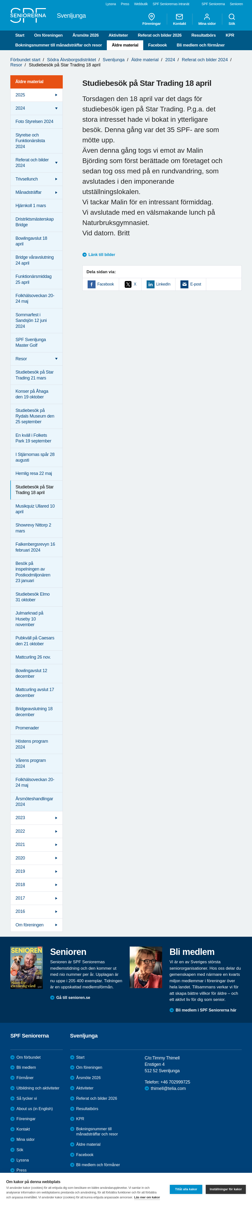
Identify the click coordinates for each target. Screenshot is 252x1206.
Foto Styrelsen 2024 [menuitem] (34, 121)
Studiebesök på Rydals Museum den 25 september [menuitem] (35, 416)
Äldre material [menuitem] (29, 81)
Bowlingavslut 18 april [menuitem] (31, 241)
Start (19, 35)
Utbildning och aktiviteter (37, 1088)
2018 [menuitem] (20, 884)
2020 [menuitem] (20, 858)
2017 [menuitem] (20, 898)
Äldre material (125, 45)
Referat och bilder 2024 (205, 60)
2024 (170, 60)
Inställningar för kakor (226, 1189)
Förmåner (24, 1078)
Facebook (157, 45)
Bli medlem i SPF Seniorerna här (206, 1010)
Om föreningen (48, 35)
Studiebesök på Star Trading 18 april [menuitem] (35, 489)
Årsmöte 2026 (85, 35)
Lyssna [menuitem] (111, 4)
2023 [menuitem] (20, 817)
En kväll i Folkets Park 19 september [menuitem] (33, 438)
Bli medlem (26, 1067)
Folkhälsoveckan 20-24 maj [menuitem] (35, 298)
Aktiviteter (118, 35)
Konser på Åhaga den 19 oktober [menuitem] (32, 394)
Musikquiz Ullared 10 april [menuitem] (35, 509)
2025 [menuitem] (20, 94)
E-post (195, 284)
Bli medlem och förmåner (201, 45)
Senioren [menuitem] (236, 4)
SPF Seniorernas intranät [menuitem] (171, 4)
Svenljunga (114, 60)
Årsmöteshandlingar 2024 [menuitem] (34, 801)
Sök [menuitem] (232, 19)
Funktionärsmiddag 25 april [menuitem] (33, 279)
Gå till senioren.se (73, 997)
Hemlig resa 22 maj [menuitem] (34, 473)
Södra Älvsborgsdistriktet (71, 60)
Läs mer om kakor (147, 1197)
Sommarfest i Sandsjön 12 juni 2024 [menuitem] (31, 320)
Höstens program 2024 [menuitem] (32, 744)
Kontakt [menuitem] (179, 19)
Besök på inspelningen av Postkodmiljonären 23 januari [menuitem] (33, 572)
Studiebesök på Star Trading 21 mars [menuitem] (35, 375)
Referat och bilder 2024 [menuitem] (32, 162)
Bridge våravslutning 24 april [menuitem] (35, 260)
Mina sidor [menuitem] (207, 19)
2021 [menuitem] (20, 844)
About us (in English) (34, 1109)
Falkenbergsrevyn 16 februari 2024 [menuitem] (35, 547)
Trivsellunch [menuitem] (27, 179)
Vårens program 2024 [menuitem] (31, 763)
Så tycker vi (26, 1098)
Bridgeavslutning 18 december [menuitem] (34, 711)
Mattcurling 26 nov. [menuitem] (33, 657)
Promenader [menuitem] (27, 727)
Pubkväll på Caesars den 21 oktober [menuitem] (35, 640)
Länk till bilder (102, 255)
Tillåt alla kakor (186, 1189)
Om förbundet (28, 1057)
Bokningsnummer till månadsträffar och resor (58, 45)
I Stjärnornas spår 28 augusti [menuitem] (35, 457)
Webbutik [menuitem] (141, 4)
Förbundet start (25, 60)
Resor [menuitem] (21, 358)
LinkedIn (163, 284)
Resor (16, 65)
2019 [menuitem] (20, 871)
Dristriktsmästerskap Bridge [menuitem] (35, 222)
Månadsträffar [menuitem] (29, 192)
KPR (230, 35)
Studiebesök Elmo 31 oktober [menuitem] (33, 597)
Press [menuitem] (125, 4)
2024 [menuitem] (20, 108)
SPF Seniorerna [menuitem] (213, 4)
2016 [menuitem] (20, 911)
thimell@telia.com (168, 1088)
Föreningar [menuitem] (151, 19)
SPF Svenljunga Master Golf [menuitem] (31, 342)
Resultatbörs (203, 35)
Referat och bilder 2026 (160, 35)
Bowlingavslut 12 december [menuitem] (31, 673)
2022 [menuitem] (20, 831)
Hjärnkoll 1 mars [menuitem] (31, 205)
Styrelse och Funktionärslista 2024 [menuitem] (30, 141)
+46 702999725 (175, 1082)
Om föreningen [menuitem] (30, 924)
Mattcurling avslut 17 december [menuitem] (35, 692)
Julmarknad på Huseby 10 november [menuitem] (29, 619)
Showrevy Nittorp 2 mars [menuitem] (33, 528)
